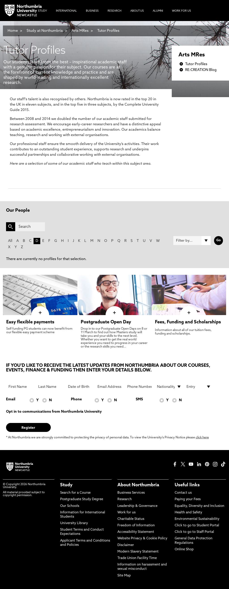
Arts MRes (80, 31)
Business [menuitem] (92, 11)
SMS (139, 399)
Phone (76, 399)
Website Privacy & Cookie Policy (142, 538)
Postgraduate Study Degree (81, 499)
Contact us (183, 493)
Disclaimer (125, 545)
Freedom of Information (136, 525)
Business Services (131, 493)
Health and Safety (188, 512)
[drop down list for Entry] (198, 386)
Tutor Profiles (108, 31)
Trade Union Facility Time (137, 558)
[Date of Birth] (80, 386)
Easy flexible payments (30, 322)
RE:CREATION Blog (201, 70)
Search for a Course (75, 493)
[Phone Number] (139, 386)
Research (124, 499)
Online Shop (184, 549)
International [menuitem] (66, 11)
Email (10, 399)
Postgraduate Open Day (106, 322)
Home (13, 31)
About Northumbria (138, 485)
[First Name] (20, 386)
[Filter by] (192, 240)
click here (202, 437)
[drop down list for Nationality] (169, 386)
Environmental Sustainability (197, 519)
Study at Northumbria (45, 31)
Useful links (187, 485)
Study (66, 485)
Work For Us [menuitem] (181, 11)
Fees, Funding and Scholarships (188, 322)
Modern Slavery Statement (138, 551)
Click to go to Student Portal (197, 525)
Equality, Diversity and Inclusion (199, 506)
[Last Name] (50, 386)
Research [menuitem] (114, 11)
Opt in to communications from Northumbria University (54, 412)
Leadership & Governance (137, 506)
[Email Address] (109, 386)
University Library (74, 523)
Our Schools (69, 506)
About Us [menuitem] (137, 11)
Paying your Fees (188, 499)
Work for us (126, 512)
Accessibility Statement (135, 532)
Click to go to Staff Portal (194, 532)
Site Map (124, 575)
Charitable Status (130, 519)
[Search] (30, 226)
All (10, 241)
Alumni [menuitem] (158, 11)
